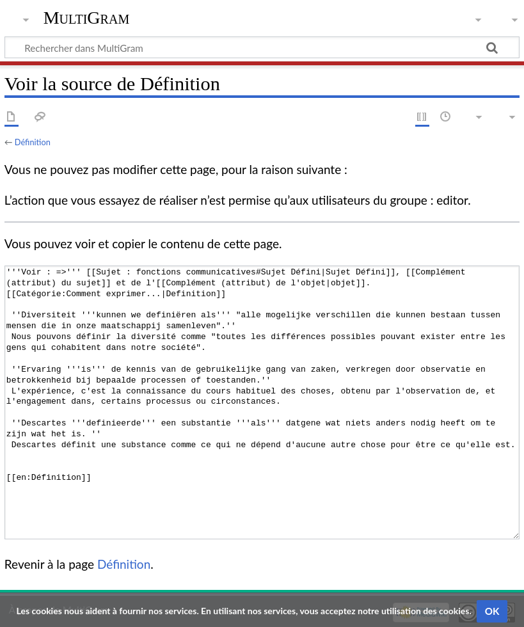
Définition (33, 142)
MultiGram (87, 18)
